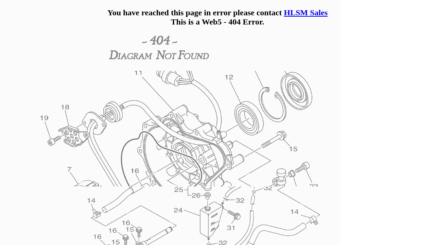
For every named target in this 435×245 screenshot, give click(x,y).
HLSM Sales (306, 12)
